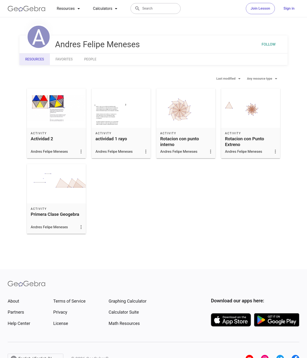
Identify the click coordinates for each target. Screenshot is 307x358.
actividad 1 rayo (111, 138)
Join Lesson (260, 8)
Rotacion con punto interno (179, 141)
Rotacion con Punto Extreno (244, 141)
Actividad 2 (42, 138)
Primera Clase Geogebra (55, 214)
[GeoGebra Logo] (26, 9)
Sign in (289, 8)
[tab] (69, 9)
